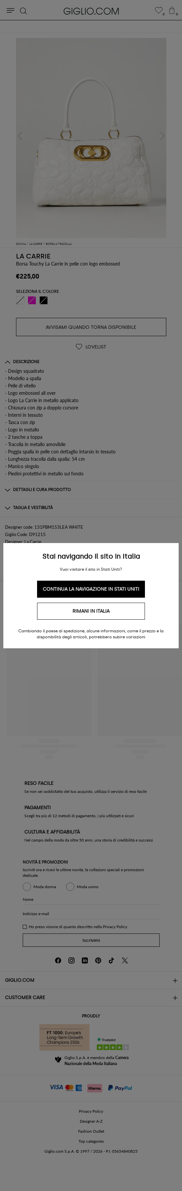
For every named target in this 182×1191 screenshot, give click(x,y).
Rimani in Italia (91, 611)
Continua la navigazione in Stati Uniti (91, 589)
